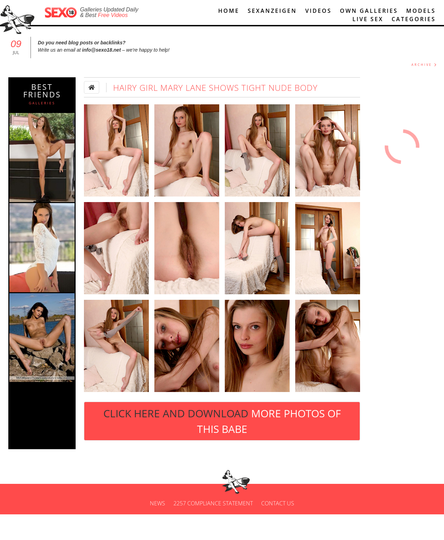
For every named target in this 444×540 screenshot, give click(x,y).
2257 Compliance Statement (213, 503)
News (157, 503)
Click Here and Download (222, 421)
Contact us (277, 503)
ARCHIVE (421, 64)
